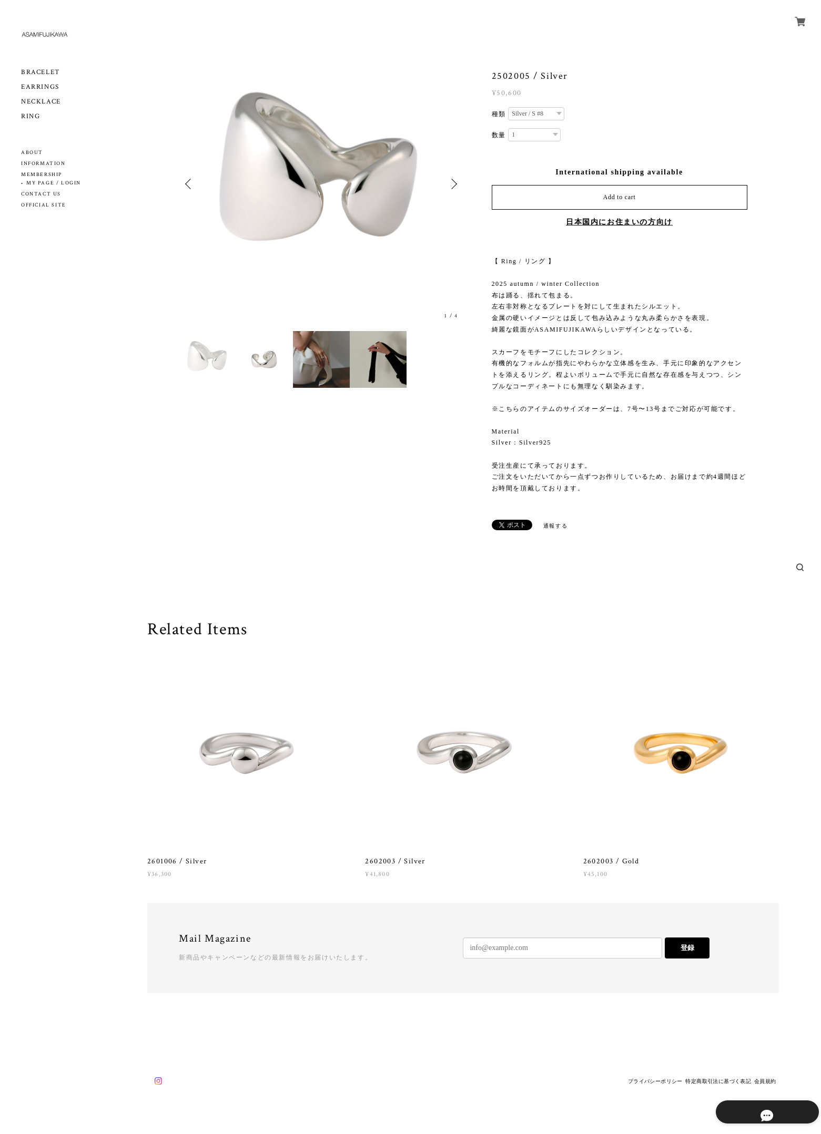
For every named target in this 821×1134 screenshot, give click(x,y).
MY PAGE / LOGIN (53, 183)
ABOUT (32, 152)
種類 (499, 114)
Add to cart (619, 197)
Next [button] (452, 183)
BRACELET (40, 72)
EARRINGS (40, 87)
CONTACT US (41, 194)
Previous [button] (189, 183)
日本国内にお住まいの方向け (619, 222)
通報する (555, 526)
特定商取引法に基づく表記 (718, 1081)
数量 (499, 135)
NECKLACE (41, 101)
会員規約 (765, 1081)
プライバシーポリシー (655, 1081)
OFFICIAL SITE (43, 205)
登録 (687, 948)
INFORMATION (43, 163)
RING (30, 116)
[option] (321, 184)
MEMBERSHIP (41, 174)
